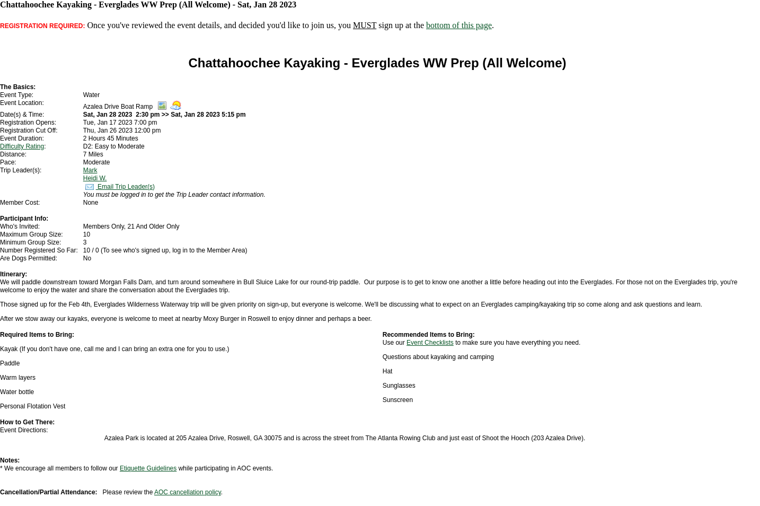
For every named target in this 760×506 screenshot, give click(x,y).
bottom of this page (459, 25)
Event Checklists (430, 342)
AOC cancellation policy (187, 492)
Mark (90, 170)
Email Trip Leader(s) (119, 186)
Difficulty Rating (22, 146)
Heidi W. (95, 178)
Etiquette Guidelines (148, 468)
